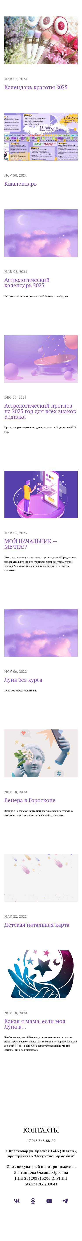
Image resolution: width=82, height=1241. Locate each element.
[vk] (16, 1201)
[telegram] (65, 1201)
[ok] (33, 1201)
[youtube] (49, 1201)
